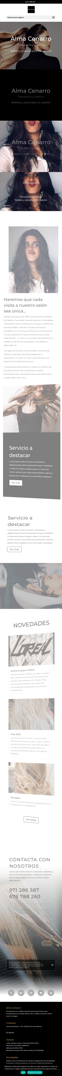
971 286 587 (31, 2)
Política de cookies (34, 1072)
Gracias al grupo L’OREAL (25, 671)
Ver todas (31, 820)
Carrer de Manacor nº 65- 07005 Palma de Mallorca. (24, 1026)
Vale (23, 1072)
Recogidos (19, 795)
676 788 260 (25, 897)
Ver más (19, 481)
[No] (59, 1070)
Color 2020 (19, 734)
